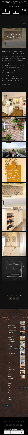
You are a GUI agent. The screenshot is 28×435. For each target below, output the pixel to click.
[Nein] (26, 430)
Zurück (24, 23)
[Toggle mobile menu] (25, 10)
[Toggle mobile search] (22, 10)
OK (7, 432)
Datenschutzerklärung (17, 432)
